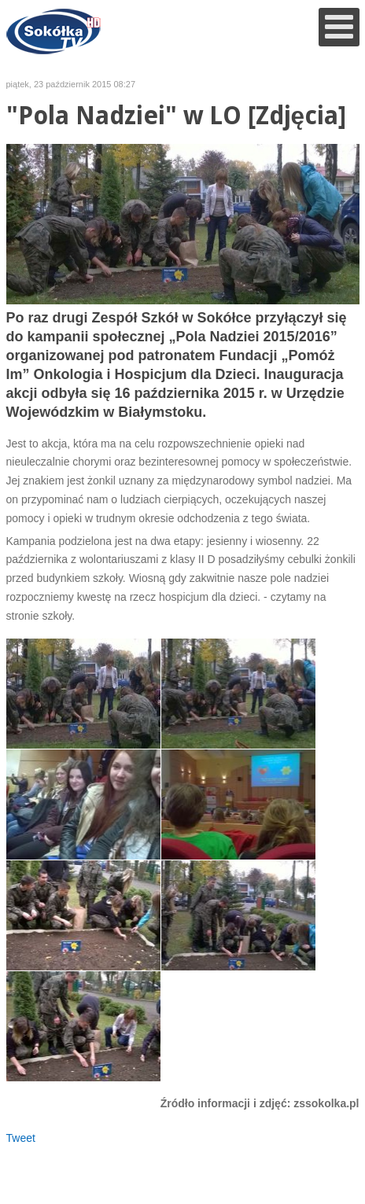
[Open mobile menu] (339, 27)
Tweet (20, 1138)
